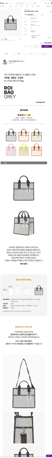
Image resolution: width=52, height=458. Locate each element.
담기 (36, 46)
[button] (25, 62)
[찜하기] (20, 39)
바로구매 (46, 46)
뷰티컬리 (10, 3)
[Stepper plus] (50, 37)
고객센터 (50, 0)
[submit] (34, 3)
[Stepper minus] (48, 37)
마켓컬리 (6, 3)
